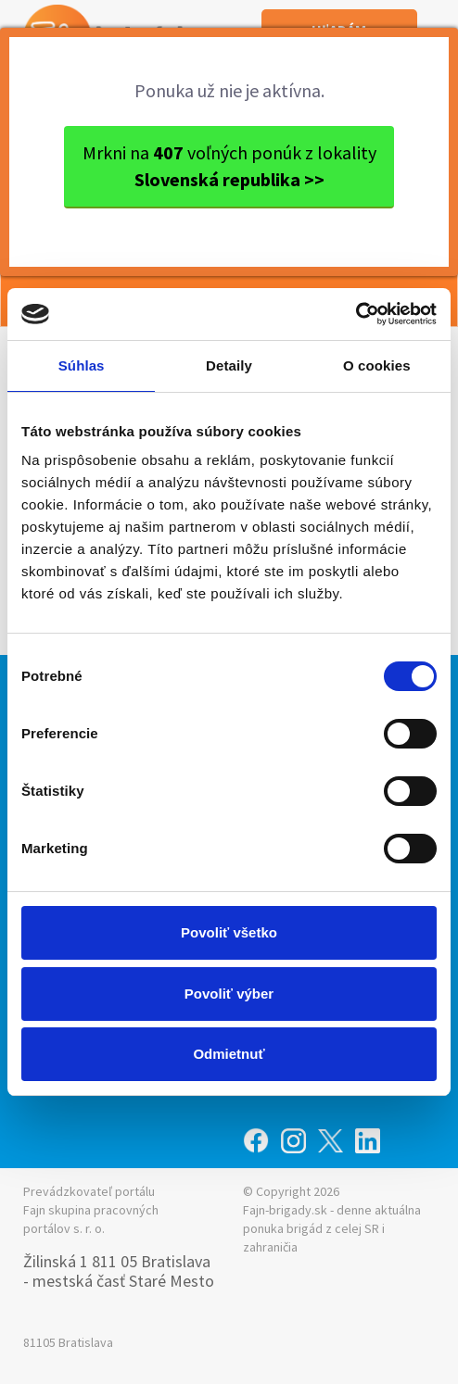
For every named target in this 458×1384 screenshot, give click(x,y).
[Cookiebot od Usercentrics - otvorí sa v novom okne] (355, 314)
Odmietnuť (228, 1054)
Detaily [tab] (229, 365)
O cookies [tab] (377, 365)
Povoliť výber (229, 993)
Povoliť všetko (229, 932)
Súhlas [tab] (81, 365)
